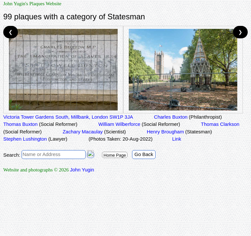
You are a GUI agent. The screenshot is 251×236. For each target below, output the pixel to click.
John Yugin (82, 169)
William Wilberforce (138, 124)
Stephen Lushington (35, 139)
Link (176, 139)
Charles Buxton (187, 117)
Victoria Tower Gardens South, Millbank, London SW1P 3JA (68, 117)
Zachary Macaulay (93, 131)
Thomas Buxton (40, 124)
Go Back (143, 154)
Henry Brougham (178, 131)
